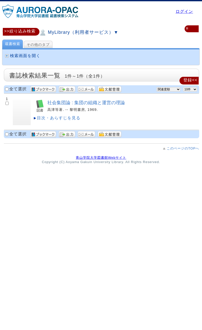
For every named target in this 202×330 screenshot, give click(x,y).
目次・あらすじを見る (58, 118)
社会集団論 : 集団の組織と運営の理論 (86, 102)
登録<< (190, 80)
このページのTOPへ (183, 148)
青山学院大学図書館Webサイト (101, 157)
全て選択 (18, 89)
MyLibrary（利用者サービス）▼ (79, 32)
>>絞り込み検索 (20, 31)
